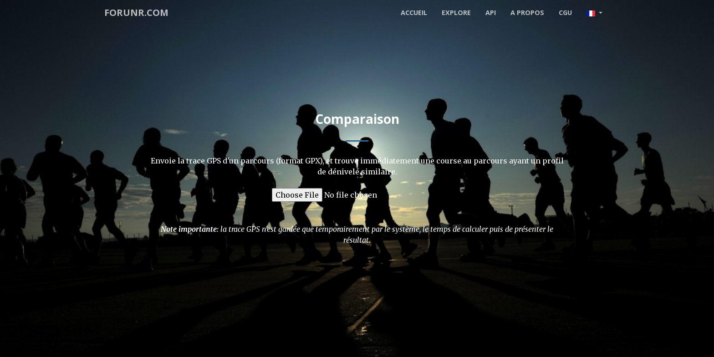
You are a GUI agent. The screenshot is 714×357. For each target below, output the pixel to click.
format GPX (299, 160)
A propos (527, 12)
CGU (565, 12)
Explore (456, 12)
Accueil (414, 12)
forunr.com (136, 12)
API (490, 12)
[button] (594, 12)
